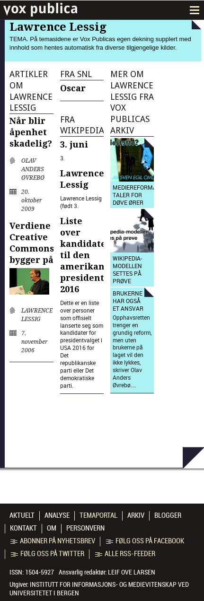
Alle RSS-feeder (125, 553)
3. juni (74, 144)
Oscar (73, 88)
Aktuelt (22, 515)
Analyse (57, 515)
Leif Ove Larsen (131, 572)
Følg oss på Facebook (145, 541)
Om (51, 528)
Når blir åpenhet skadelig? (30, 132)
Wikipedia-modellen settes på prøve (127, 269)
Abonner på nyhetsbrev (52, 541)
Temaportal (98, 515)
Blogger (167, 515)
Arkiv (135, 515)
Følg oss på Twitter (47, 553)
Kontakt (23, 528)
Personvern (85, 528)
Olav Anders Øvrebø (32, 169)
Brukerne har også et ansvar (128, 300)
